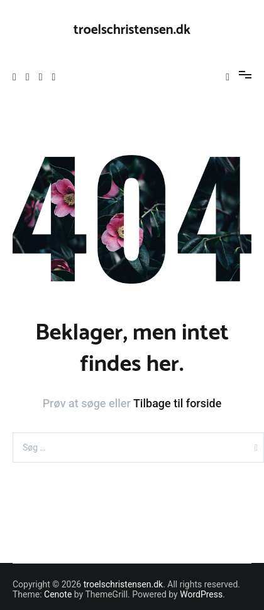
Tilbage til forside (177, 403)
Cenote (58, 594)
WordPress (201, 594)
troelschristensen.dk (132, 30)
